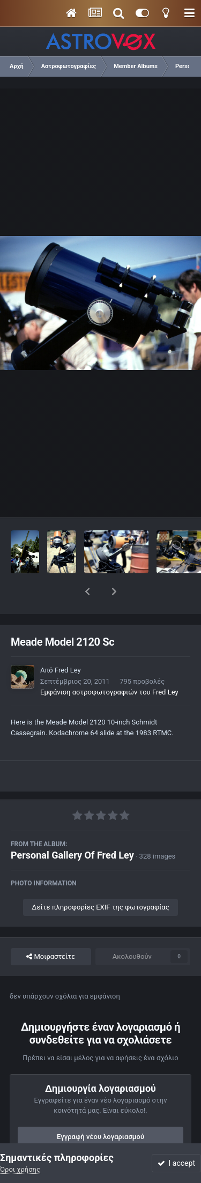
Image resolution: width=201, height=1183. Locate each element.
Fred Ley (68, 642)
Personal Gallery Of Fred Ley (72, 827)
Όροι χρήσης (20, 1169)
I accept (176, 1163)
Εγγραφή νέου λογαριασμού (100, 1109)
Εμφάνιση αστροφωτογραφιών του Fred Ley (109, 664)
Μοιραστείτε (50, 929)
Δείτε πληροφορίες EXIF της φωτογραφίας (100, 879)
